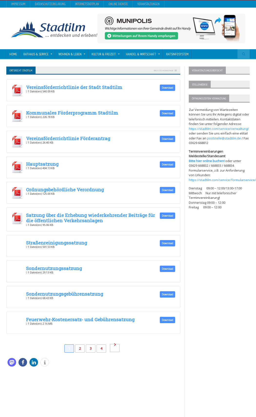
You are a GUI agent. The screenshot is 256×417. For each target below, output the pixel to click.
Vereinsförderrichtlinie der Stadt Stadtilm (74, 87)
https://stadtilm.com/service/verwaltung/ (219, 128)
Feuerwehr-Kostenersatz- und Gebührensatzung (80, 319)
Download (167, 87)
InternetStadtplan (87, 4)
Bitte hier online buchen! (207, 161)
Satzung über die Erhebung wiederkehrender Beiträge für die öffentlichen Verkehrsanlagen (90, 217)
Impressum (18, 4)
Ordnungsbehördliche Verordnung (65, 189)
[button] (12, 362)
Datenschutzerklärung (50, 4)
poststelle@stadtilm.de (224, 138)
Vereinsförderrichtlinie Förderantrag (68, 138)
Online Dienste (118, 4)
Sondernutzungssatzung (54, 268)
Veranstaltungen (148, 4)
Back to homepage (163, 70)
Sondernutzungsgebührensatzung (64, 294)
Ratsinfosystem (177, 54)
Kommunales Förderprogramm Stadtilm (72, 113)
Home (13, 54)
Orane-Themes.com (104, 400)
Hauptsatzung (42, 164)
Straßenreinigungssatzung (56, 243)
